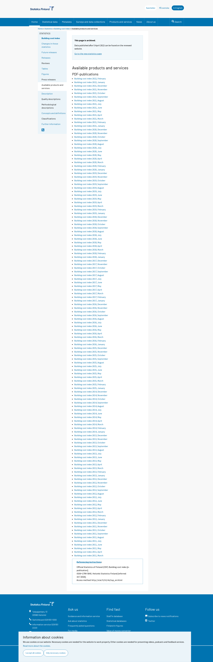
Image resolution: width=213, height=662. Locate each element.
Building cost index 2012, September (91, 490)
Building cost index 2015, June (88, 370)
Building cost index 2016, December (90, 304)
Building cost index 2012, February (90, 515)
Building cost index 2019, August (89, 187)
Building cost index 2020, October (89, 136)
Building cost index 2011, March (88, 555)
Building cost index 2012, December (90, 479)
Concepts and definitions (54, 113)
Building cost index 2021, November (90, 89)
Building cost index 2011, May (87, 548)
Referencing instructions (89, 562)
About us (151, 21)
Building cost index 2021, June (88, 107)
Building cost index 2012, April (88, 508)
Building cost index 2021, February (90, 122)
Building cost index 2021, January (89, 125)
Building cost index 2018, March (88, 249)
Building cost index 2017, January (89, 300)
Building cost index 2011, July (87, 541)
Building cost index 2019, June (88, 195)
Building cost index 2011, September (91, 533)
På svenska (164, 8)
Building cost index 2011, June (88, 544)
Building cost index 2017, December (90, 260)
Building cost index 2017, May (87, 286)
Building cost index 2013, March (88, 468)
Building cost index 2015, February (90, 384)
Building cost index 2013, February (90, 471)
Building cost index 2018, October (89, 224)
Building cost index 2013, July (87, 453)
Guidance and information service (84, 616)
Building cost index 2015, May (87, 373)
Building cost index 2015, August (89, 362)
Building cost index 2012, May (87, 504)
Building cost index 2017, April (88, 289)
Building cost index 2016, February (90, 340)
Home (34, 21)
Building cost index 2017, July (87, 278)
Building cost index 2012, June (88, 500)
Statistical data (49, 21)
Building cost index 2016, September (91, 315)
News (139, 21)
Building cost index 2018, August (89, 231)
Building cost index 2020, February (90, 166)
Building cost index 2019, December (90, 173)
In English (177, 8)
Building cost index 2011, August (89, 537)
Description (47, 93)
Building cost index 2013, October (89, 442)
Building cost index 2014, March (88, 424)
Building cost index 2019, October (89, 180)
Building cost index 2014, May (87, 417)
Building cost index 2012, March (88, 511)
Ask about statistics (77, 621)
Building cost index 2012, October (89, 486)
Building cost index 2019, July (87, 191)
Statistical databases (116, 621)
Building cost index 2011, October (89, 530)
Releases (46, 57)
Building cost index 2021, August (89, 100)
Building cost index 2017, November (90, 264)
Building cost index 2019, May (87, 198)
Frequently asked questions (81, 625)
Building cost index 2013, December (90, 435)
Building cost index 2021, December (90, 85)
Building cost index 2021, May (87, 111)
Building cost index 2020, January (89, 169)
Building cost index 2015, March (88, 380)
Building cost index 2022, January (89, 82)
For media (72, 630)
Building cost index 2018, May (87, 242)
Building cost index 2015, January (89, 388)
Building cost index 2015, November (90, 351)
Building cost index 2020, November (90, 133)
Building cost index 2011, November (90, 526)
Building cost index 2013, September (91, 446)
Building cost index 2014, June (88, 413)
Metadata (67, 21)
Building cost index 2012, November (90, 482)
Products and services (120, 21)
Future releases (49, 52)
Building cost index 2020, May (87, 155)
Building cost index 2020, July (87, 147)
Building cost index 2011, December (90, 522)
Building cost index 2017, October (89, 267)
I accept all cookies (33, 653)
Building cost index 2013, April (88, 464)
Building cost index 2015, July (87, 366)
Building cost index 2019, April (88, 202)
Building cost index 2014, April (88, 420)
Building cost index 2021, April (88, 115)
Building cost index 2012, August (89, 493)
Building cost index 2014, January (89, 431)
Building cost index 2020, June (88, 151)
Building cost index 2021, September (91, 96)
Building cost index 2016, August (89, 318)
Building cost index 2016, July (87, 322)
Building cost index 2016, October (89, 311)
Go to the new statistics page (88, 53)
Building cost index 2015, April (88, 377)
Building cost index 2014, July (87, 409)
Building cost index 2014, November (90, 395)
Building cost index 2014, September (91, 402)
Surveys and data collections (90, 21)
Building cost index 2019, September (91, 184)
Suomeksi (150, 8)
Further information (51, 124)
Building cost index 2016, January (89, 344)
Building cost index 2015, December (90, 348)
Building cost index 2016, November (90, 308)
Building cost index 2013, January (89, 475)
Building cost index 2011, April (88, 551)
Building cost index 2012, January (89, 519)
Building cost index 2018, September (91, 227)
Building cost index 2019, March (88, 206)
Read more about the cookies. (37, 645)
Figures (45, 74)
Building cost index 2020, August (89, 144)
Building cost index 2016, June (88, 326)
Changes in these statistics (50, 45)
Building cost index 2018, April (88, 246)
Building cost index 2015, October (89, 355)
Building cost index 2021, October (89, 93)
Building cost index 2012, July (87, 497)
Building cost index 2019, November (90, 176)
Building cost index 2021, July (87, 104)
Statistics (48, 28)
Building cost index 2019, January (89, 213)
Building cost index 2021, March (88, 118)
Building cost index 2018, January (89, 257)
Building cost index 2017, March (88, 293)
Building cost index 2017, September (91, 271)
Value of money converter (118, 630)
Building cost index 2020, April (88, 158)
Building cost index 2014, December (90, 391)
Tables (45, 68)
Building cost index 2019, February (90, 209)
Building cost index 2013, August (89, 450)
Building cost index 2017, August (89, 275)
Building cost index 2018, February (90, 253)
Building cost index (62, 28)
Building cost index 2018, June (88, 238)
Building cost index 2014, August (89, 406)
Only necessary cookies (56, 653)
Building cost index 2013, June (88, 457)
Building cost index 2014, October (89, 399)
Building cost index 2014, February (90, 428)
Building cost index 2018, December (90, 217)
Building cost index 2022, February (90, 78)
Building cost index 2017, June (88, 282)
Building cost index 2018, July (87, 235)
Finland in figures (114, 625)
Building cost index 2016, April (88, 333)
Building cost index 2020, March (88, 162)
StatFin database (114, 616)
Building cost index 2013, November (90, 439)
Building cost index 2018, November (90, 220)
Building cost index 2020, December (90, 129)
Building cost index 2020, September (91, 140)
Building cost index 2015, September (91, 358)
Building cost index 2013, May (87, 460)
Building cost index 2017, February (90, 297)
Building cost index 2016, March (88, 337)
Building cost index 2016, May (87, 329)
